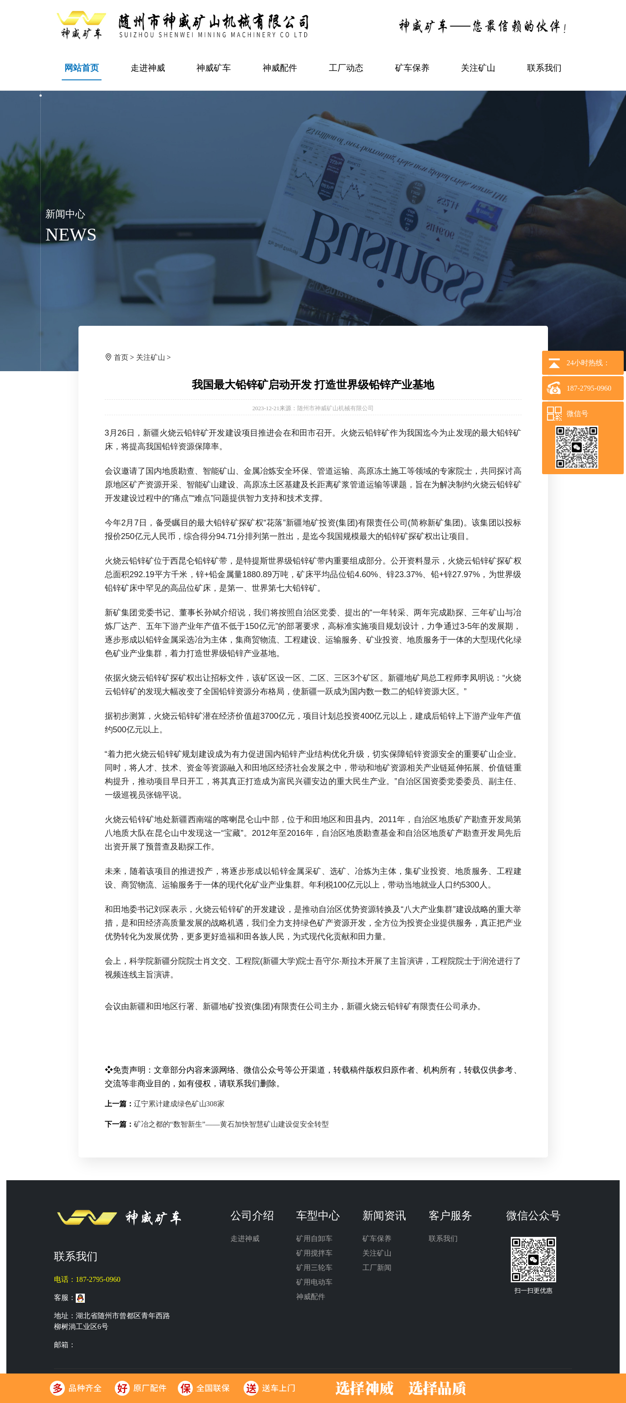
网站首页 (81, 68)
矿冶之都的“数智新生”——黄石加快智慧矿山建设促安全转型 (231, 1124)
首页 (121, 357)
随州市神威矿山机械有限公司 (335, 408)
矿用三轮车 (314, 1267)
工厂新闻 (376, 1267)
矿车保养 (412, 68)
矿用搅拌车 (314, 1253)
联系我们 (544, 68)
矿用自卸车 (314, 1238)
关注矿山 (478, 68)
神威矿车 (213, 68)
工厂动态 (346, 68)
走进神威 (148, 68)
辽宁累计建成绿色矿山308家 (179, 1104)
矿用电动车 (314, 1282)
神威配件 (280, 68)
